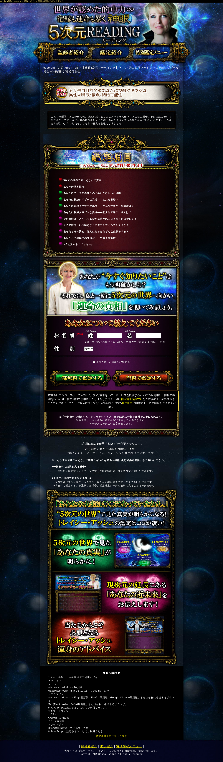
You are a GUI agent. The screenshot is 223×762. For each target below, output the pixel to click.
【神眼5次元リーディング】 (100, 67)
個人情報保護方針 (132, 399)
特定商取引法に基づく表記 (111, 736)
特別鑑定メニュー (129, 746)
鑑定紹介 (106, 746)
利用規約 (127, 403)
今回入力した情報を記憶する (113, 362)
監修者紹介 (89, 746)
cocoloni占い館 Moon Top (60, 67)
